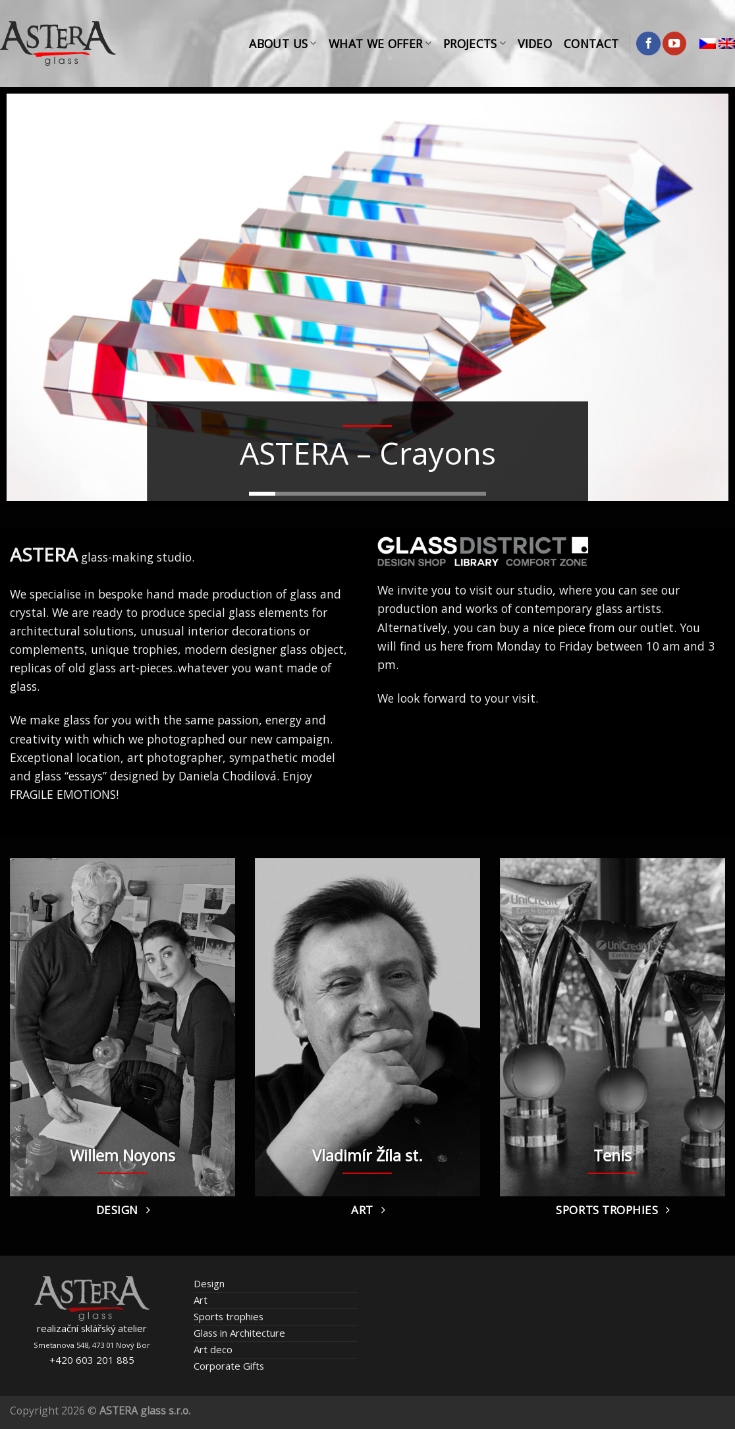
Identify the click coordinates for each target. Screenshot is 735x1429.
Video (535, 43)
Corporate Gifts (229, 1365)
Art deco (213, 1349)
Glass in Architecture (239, 1332)
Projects (474, 43)
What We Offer (380, 43)
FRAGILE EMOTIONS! (64, 794)
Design (209, 1283)
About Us (282, 43)
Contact (591, 43)
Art (200, 1299)
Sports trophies (228, 1316)
